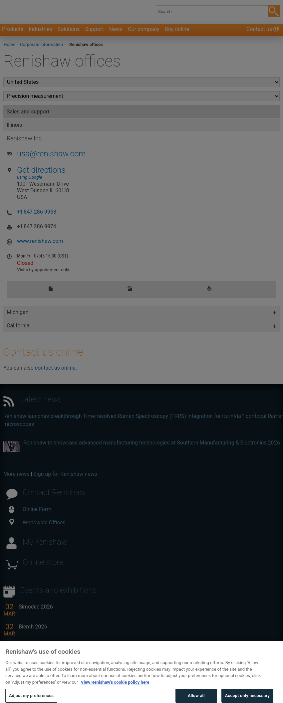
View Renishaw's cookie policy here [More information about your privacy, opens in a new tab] (115, 689)
